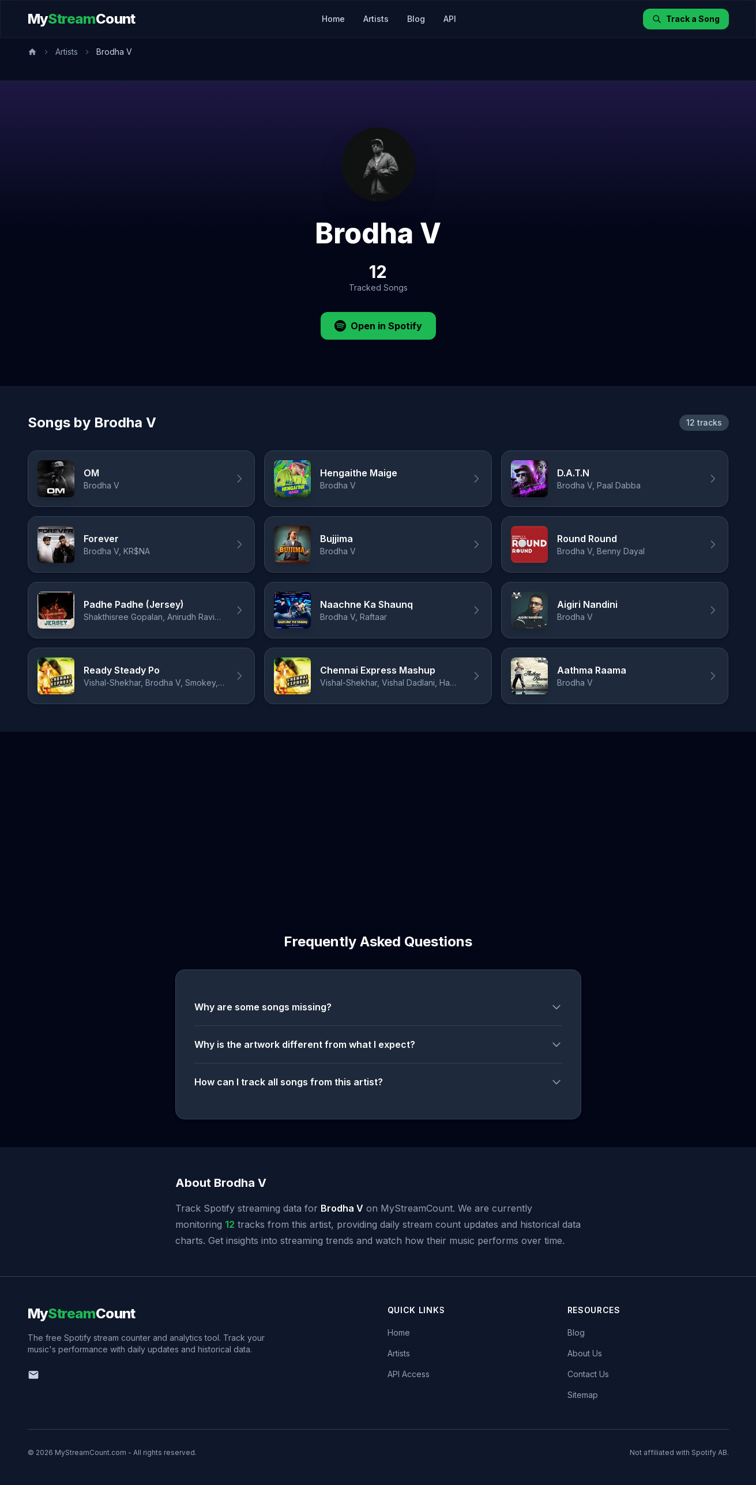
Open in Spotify (378, 326)
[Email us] (33, 1375)
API (449, 19)
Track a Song (686, 19)
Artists (376, 19)
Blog (416, 19)
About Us (584, 1353)
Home (333, 19)
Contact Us (588, 1374)
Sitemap (582, 1395)
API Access (409, 1374)
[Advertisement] (378, 818)
